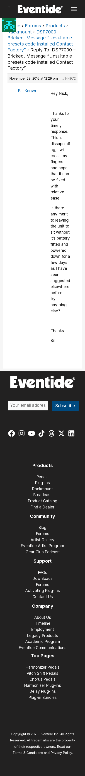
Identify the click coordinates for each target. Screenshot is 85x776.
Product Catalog (42, 501)
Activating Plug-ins (42, 590)
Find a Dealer (42, 507)
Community (42, 516)
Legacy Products (42, 635)
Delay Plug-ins (42, 691)
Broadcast (42, 495)
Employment (42, 629)
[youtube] (32, 433)
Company (42, 606)
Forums (33, 25)
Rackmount (19, 32)
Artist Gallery (42, 540)
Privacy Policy (61, 753)
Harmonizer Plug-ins (42, 685)
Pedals (42, 477)
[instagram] (22, 433)
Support (43, 561)
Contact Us (42, 596)
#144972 (69, 78)
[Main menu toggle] (74, 9)
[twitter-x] (62, 433)
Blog (42, 527)
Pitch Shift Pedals (42, 673)
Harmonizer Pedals (43, 667)
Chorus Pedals (42, 679)
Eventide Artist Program (42, 545)
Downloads (42, 578)
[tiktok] (42, 433)
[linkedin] (72, 433)
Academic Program (42, 641)
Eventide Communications (42, 647)
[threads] (52, 433)
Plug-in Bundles (43, 697)
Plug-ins (42, 482)
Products (55, 25)
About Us (42, 617)
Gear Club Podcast (43, 552)
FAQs (42, 572)
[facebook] (12, 433)
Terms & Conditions (27, 753)
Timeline (42, 623)
